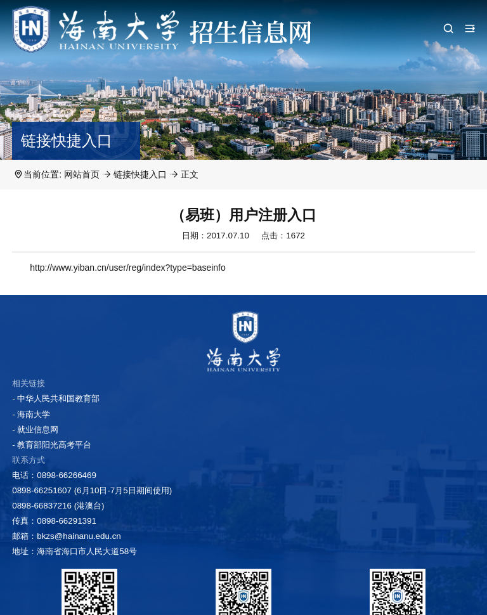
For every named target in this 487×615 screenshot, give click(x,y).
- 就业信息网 (35, 429)
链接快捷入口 (140, 174)
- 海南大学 (31, 414)
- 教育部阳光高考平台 (51, 445)
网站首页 (82, 174)
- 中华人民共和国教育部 (56, 398)
